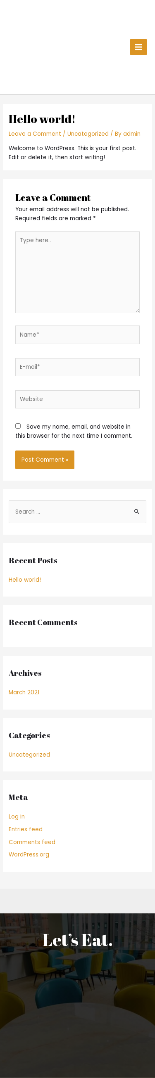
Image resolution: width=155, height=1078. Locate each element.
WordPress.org (29, 855)
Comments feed (32, 842)
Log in (17, 817)
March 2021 (24, 692)
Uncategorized (88, 134)
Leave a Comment (35, 134)
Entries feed (26, 829)
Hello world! (25, 580)
